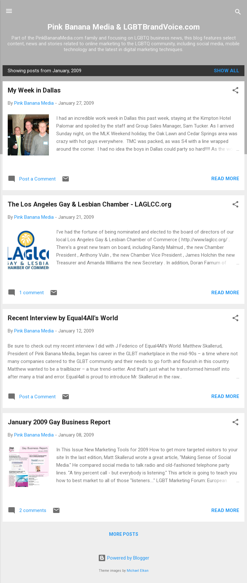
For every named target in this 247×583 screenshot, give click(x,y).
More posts (123, 534)
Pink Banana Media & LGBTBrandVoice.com (123, 26)
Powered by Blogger (123, 558)
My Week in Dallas (34, 90)
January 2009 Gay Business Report (59, 422)
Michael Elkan (138, 571)
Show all (226, 71)
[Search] (238, 13)
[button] (235, 91)
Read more (225, 178)
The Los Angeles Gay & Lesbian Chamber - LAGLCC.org (89, 204)
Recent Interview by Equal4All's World (63, 318)
